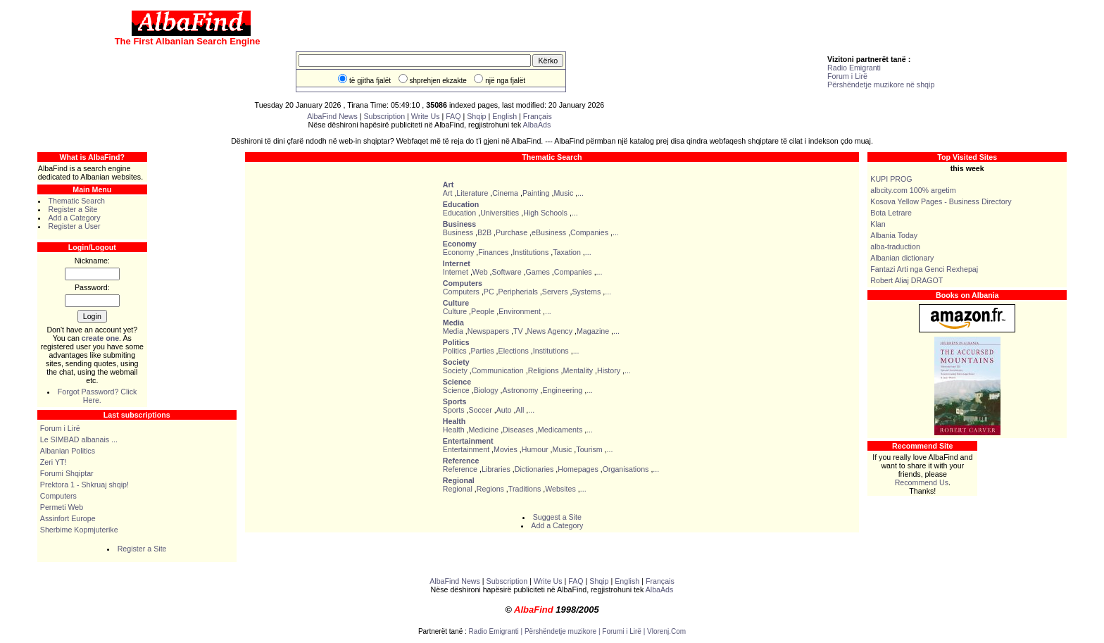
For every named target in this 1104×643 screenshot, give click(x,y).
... (580, 193)
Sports (454, 410)
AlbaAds (537, 124)
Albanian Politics (67, 451)
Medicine (484, 429)
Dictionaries (534, 469)
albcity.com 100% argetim (912, 190)
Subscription (385, 116)
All (519, 410)
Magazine (593, 331)
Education (459, 212)
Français (537, 116)
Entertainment (466, 449)
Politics (455, 351)
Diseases (518, 429)
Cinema (505, 193)
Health (454, 429)
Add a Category (74, 217)
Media (453, 331)
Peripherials (518, 291)
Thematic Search (76, 200)
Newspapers (488, 331)
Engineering (562, 390)
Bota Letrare (891, 212)
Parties (482, 351)
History (608, 370)
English (504, 116)
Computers (58, 496)
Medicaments (560, 429)
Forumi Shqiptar (67, 473)
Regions (490, 489)
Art (448, 193)
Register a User (74, 226)
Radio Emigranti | (497, 631)
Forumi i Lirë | (624, 631)
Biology (486, 390)
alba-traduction (895, 246)
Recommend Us (921, 482)
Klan (877, 224)
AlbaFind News (332, 116)
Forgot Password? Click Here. (97, 395)
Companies (589, 232)
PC (489, 291)
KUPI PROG (891, 179)
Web (480, 272)
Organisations (626, 469)
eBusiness (549, 232)
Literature (472, 193)
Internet (455, 272)
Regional (457, 489)
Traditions (524, 489)
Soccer (480, 410)
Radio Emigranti (854, 67)
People (482, 311)
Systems (586, 291)
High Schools (545, 212)
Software (507, 272)
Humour (535, 449)
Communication (498, 370)
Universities (499, 212)
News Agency (549, 331)
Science (456, 390)
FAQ (454, 116)
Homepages (578, 469)
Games (537, 272)
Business (458, 232)
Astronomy (521, 390)
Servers (555, 291)
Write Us (425, 116)
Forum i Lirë (847, 76)
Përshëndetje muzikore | (563, 631)
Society (455, 370)
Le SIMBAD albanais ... (79, 439)
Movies (506, 449)
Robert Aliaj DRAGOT (906, 280)
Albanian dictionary (902, 258)
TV (518, 331)
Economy (458, 252)
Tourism (589, 449)
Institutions (530, 252)
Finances (493, 252)
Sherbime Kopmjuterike (79, 529)
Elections (513, 351)
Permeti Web (61, 507)
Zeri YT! (53, 462)
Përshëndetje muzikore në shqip (880, 84)
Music (563, 193)
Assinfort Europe (68, 518)
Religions (543, 370)
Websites (560, 489)
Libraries (496, 469)
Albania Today (893, 235)
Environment (519, 311)
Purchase (511, 232)
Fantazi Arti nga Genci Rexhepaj (924, 269)
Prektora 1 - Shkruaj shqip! (84, 484)
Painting (536, 193)
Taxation (567, 252)
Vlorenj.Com (666, 631)
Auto (504, 410)
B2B (484, 232)
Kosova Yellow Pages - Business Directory (940, 201)
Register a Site (72, 209)
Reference (460, 469)
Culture (455, 311)
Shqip (476, 116)
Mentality (578, 370)
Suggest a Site (557, 517)
